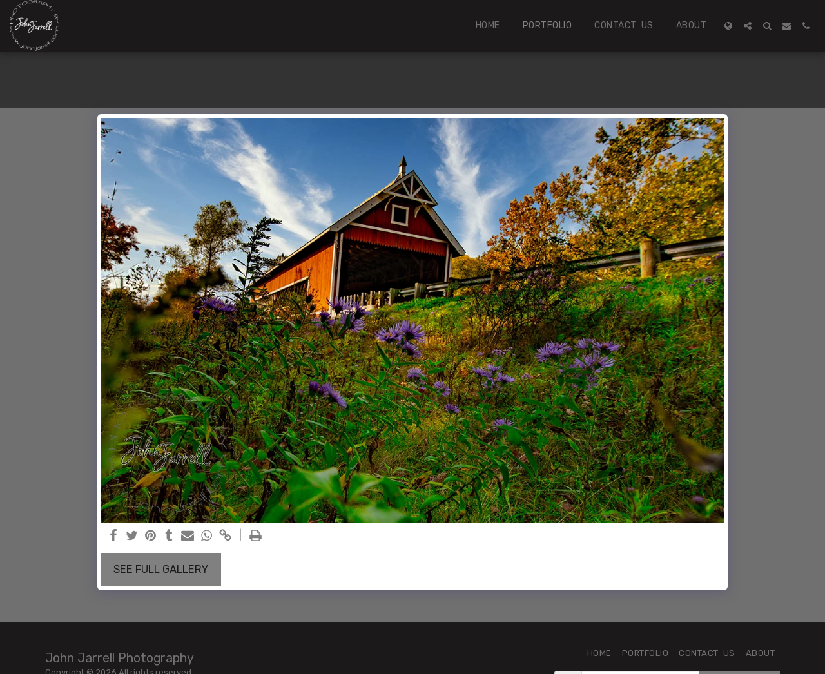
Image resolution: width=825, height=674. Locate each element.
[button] (748, 25)
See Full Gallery (160, 569)
